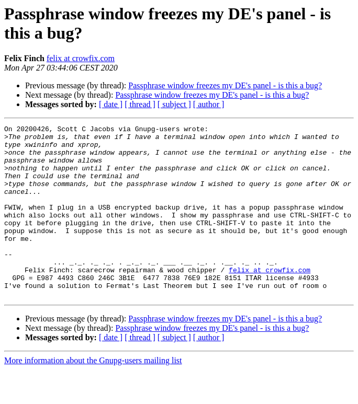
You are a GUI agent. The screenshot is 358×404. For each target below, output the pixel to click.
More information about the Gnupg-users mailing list (93, 394)
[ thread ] (140, 104)
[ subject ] (174, 104)
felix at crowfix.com (81, 58)
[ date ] (110, 104)
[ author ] (209, 104)
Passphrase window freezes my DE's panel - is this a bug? (225, 85)
